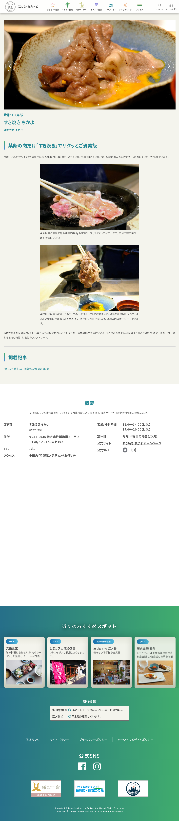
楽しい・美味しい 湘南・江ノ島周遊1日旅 (27, 368)
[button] (169, 66)
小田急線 (59, 710)
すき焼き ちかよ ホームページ (142, 443)
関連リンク (33, 739)
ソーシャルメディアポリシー (136, 739)
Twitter (125, 450)
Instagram (133, 450)
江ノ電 (57, 716)
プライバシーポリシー (93, 739)
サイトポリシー (59, 739)
